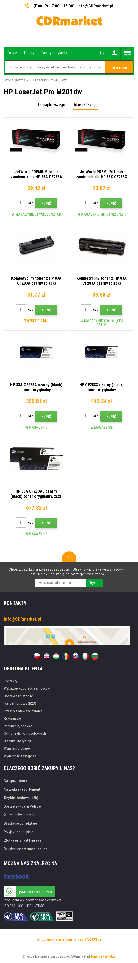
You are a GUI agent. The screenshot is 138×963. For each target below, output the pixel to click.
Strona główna (14, 80)
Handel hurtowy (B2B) (20, 703)
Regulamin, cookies (18, 726)
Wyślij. (94, 582)
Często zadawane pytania (23, 711)
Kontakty (10, 681)
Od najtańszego (85, 104)
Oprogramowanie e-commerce (59, 939)
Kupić (46, 203)
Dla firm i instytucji (17, 741)
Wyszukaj (119, 67)
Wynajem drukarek (17, 748)
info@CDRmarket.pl (95, 5)
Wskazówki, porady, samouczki (27, 688)
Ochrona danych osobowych (25, 733)
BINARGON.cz (91, 939)
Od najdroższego (51, 104)
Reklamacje (12, 718)
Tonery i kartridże (103, 956)
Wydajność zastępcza (20, 756)
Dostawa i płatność (18, 696)
